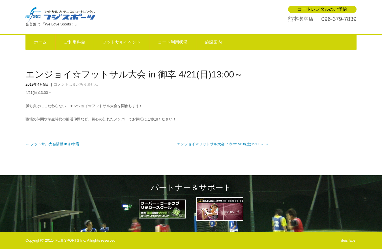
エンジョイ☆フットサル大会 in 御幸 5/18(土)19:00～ (223, 144)
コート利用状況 (173, 42)
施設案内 (213, 42)
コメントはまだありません (76, 84)
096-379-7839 (339, 19)
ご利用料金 (74, 42)
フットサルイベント (121, 42)
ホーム (40, 42)
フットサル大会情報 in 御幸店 (52, 144)
